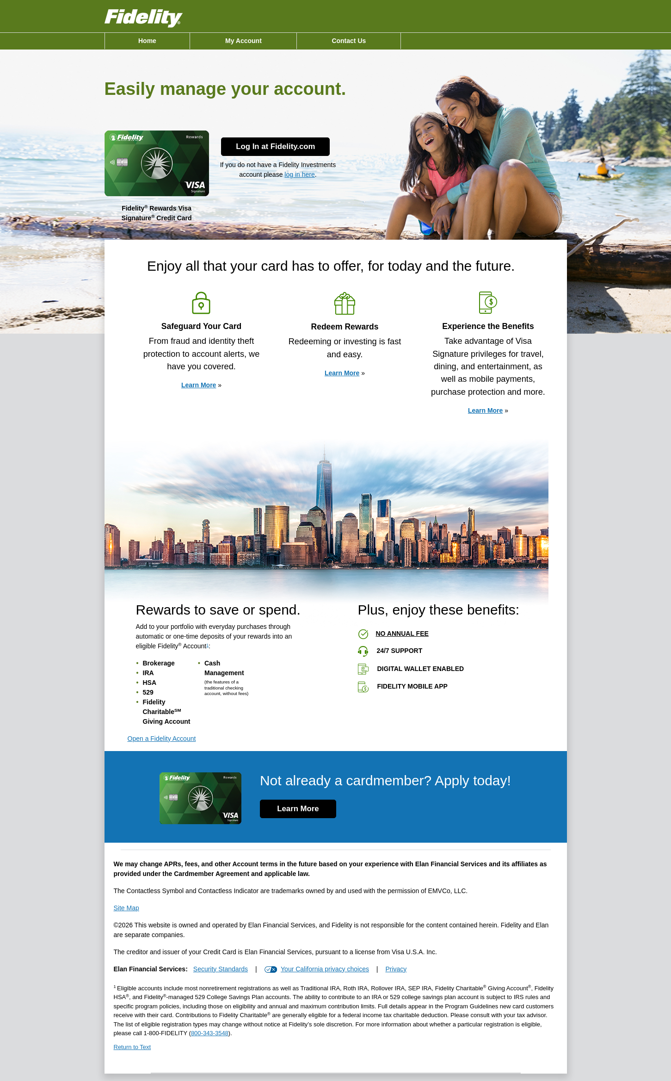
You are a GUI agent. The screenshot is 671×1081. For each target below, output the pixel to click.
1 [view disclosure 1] (207, 645)
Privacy (395, 969)
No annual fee (402, 633)
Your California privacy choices (325, 969)
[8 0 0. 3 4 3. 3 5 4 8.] (209, 1033)
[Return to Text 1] (336, 1049)
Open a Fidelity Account (162, 738)
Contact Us (349, 40)
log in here (299, 174)
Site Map (126, 908)
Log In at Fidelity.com (275, 146)
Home (147, 40)
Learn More (198, 385)
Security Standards (220, 969)
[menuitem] (148, 41)
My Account (243, 40)
